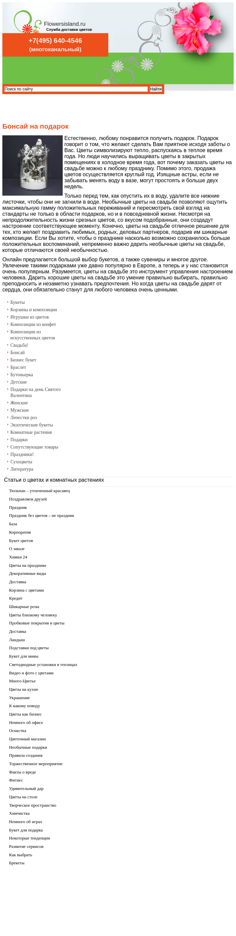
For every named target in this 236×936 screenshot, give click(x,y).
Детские (18, 382)
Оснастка (17, 730)
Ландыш (17, 639)
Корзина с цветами (26, 590)
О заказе (16, 548)
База (13, 523)
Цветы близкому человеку (33, 614)
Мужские (19, 410)
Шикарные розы (24, 606)
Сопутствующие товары (34, 447)
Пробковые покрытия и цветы (36, 622)
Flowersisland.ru (64, 24)
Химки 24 (18, 556)
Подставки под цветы (29, 647)
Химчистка (19, 813)
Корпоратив (20, 532)
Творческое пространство (32, 805)
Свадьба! (19, 345)
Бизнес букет (23, 359)
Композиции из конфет (33, 324)
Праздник (18, 507)
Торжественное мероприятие (36, 763)
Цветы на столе (23, 796)
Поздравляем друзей (28, 499)
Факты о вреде (22, 772)
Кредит (15, 598)
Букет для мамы (24, 656)
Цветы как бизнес (25, 714)
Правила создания (26, 755)
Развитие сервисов (26, 846)
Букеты (17, 302)
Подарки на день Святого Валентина (35, 392)
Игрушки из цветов (29, 317)
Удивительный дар (26, 788)
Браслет (18, 367)
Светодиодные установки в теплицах (43, 664)
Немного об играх (25, 821)
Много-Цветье (22, 680)
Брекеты (16, 862)
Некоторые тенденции (29, 838)
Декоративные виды (27, 573)
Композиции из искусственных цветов (32, 334)
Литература (21, 469)
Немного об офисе (26, 722)
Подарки (18, 439)
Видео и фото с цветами (31, 672)
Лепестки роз (23, 417)
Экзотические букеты (31, 424)
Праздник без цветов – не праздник (41, 515)
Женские (19, 402)
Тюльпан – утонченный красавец (39, 490)
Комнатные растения (31, 432)
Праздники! (22, 454)
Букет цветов (21, 540)
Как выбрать (20, 854)
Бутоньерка (21, 374)
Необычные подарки (28, 747)
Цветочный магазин (27, 738)
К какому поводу (24, 705)
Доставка (17, 581)
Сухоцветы (21, 461)
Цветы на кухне (23, 689)
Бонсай (17, 352)
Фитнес (16, 780)
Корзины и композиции (33, 309)
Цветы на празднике (27, 565)
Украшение (19, 697)
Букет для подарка (26, 829)
